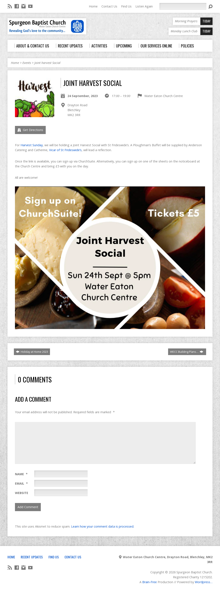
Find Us (126, 6)
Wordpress (202, 582)
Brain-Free (149, 582)
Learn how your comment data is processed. (102, 526)
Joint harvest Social (47, 63)
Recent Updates (32, 556)
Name (21, 474)
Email (21, 483)
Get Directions (30, 130)
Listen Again (144, 6)
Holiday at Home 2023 (32, 352)
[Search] (182, 6)
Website (21, 493)
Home (93, 6)
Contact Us (109, 6)
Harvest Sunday (32, 145)
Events (26, 63)
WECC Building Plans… (186, 352)
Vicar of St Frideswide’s (65, 150)
